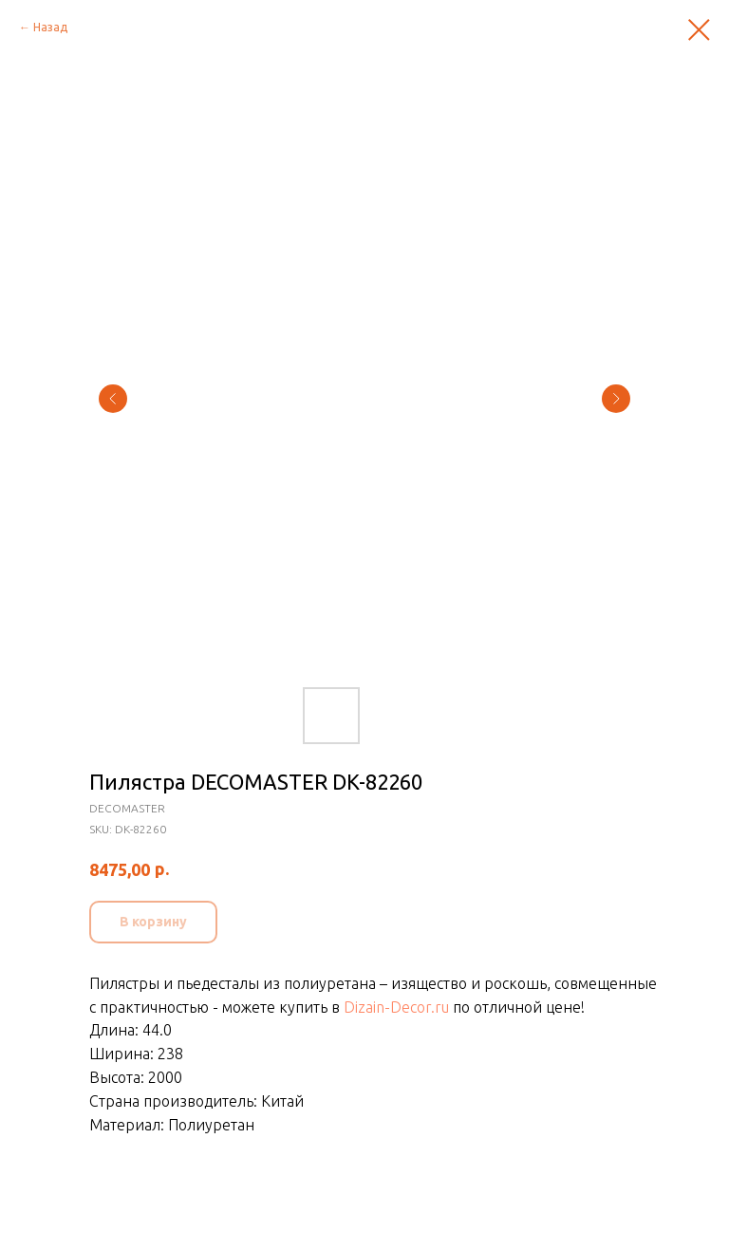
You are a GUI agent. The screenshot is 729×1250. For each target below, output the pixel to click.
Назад (50, 27)
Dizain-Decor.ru (396, 1007)
